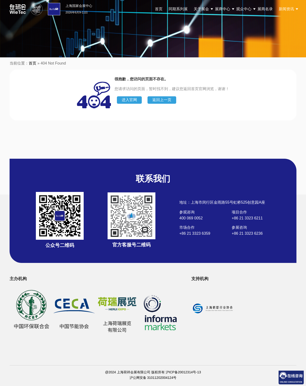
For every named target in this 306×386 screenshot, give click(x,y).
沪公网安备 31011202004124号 (153, 378)
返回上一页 (161, 100)
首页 (159, 9)
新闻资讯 (286, 9)
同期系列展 (178, 9)
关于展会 (201, 9)
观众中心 (243, 9)
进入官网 (129, 100)
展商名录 (265, 9)
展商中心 (222, 9)
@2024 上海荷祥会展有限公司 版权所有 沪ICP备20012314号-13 (153, 372)
